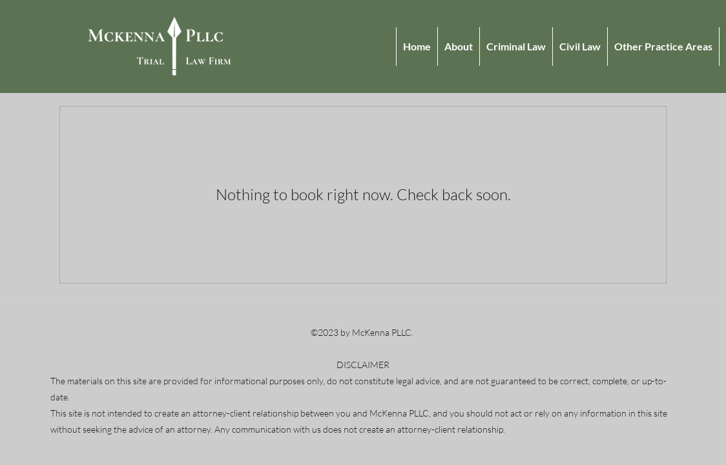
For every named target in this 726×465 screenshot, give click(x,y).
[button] (663, 46)
